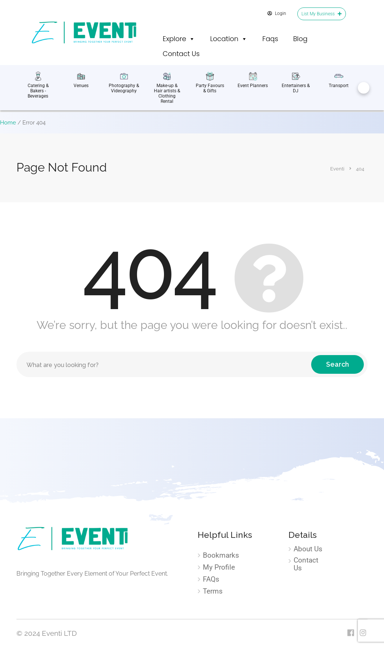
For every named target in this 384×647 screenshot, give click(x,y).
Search (337, 364)
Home (8, 122)
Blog (300, 38)
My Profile (219, 567)
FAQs (211, 579)
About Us (308, 549)
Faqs (270, 38)
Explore (179, 38)
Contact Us (181, 53)
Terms (213, 591)
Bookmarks (221, 555)
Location (228, 38)
